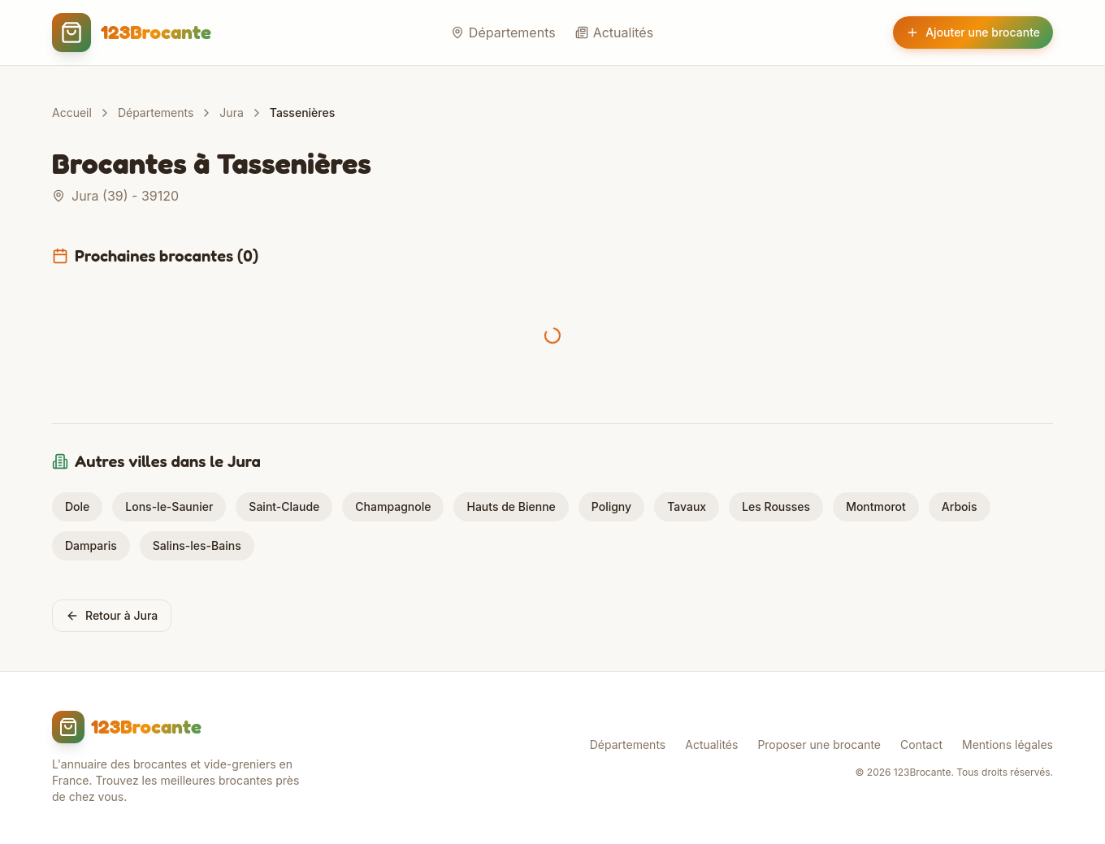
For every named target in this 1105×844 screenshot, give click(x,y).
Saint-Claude (284, 506)
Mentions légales (1007, 744)
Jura (231, 112)
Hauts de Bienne (510, 506)
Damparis (91, 545)
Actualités (614, 32)
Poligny (611, 506)
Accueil (72, 112)
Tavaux (686, 506)
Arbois (959, 506)
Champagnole (393, 506)
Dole (77, 506)
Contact (921, 744)
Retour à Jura (112, 615)
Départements (503, 32)
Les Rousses (776, 506)
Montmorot (876, 506)
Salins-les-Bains (197, 545)
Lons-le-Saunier (169, 506)
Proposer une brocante (819, 744)
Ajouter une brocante (973, 32)
